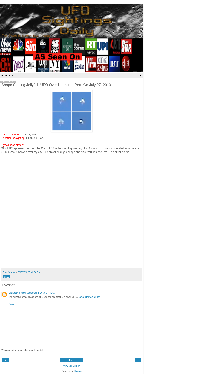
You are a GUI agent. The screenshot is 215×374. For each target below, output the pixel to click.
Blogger (77, 371)
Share (6, 277)
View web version (71, 366)
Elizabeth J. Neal (17, 293)
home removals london (89, 297)
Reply (11, 304)
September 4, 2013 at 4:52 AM (41, 293)
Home (71, 360)
